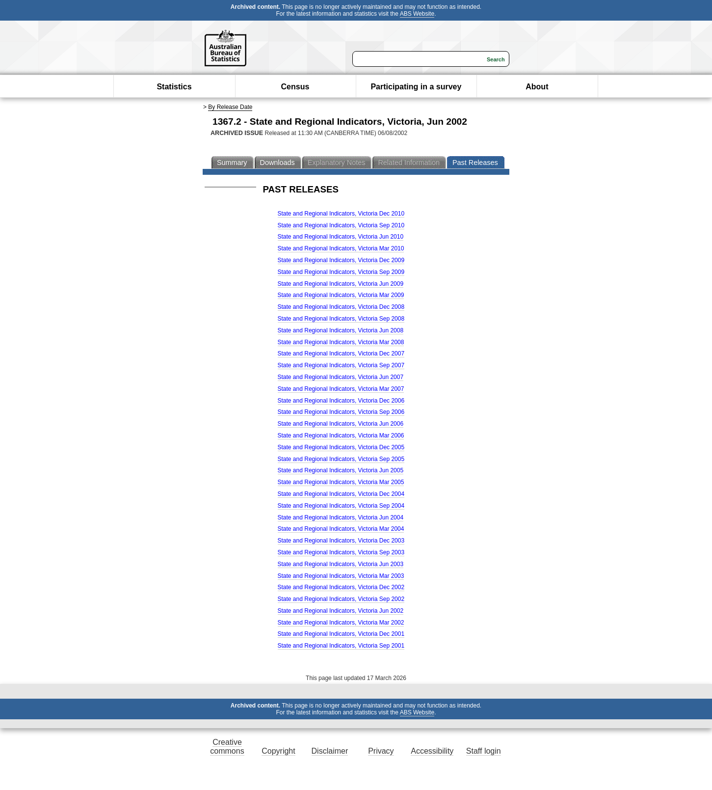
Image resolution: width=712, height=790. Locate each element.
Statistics (174, 86)
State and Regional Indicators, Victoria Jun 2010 (341, 236)
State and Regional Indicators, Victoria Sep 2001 (341, 645)
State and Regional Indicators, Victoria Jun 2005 (341, 470)
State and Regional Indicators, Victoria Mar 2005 (341, 482)
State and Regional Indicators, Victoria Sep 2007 (341, 365)
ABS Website (417, 13)
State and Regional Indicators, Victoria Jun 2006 (341, 423)
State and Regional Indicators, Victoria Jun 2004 (341, 517)
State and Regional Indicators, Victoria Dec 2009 (341, 260)
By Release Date (230, 107)
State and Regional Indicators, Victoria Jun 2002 (341, 610)
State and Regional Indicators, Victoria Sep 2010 (341, 225)
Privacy (381, 751)
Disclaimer (330, 751)
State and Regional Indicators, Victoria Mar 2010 (341, 248)
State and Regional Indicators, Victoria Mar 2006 (341, 435)
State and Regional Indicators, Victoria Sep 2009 (341, 272)
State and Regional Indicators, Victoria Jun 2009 (341, 283)
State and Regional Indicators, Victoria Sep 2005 (341, 459)
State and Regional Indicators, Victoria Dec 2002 (341, 587)
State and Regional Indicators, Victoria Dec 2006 (341, 400)
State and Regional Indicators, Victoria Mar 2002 (341, 622)
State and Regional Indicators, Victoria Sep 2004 (341, 505)
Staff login (483, 751)
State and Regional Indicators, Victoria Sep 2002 (341, 599)
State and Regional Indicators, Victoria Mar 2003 (341, 575)
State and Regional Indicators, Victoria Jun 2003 (341, 564)
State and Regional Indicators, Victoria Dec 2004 (341, 493)
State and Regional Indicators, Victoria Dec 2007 (341, 353)
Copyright (278, 751)
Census (295, 86)
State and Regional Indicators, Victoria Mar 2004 (341, 528)
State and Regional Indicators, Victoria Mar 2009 (341, 295)
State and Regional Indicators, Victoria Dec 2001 (341, 633)
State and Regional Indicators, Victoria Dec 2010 (341, 213)
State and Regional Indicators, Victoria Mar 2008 (341, 342)
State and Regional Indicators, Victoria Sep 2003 (341, 552)
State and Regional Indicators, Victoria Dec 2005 (341, 447)
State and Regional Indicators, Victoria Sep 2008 (341, 318)
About (537, 86)
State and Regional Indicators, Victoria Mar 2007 (341, 388)
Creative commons (227, 746)
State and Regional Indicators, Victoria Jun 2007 (341, 377)
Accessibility (432, 751)
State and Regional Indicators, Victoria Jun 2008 (341, 330)
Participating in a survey (415, 86)
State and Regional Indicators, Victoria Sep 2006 (341, 412)
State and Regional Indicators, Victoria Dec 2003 (341, 540)
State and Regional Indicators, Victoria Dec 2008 (341, 306)
